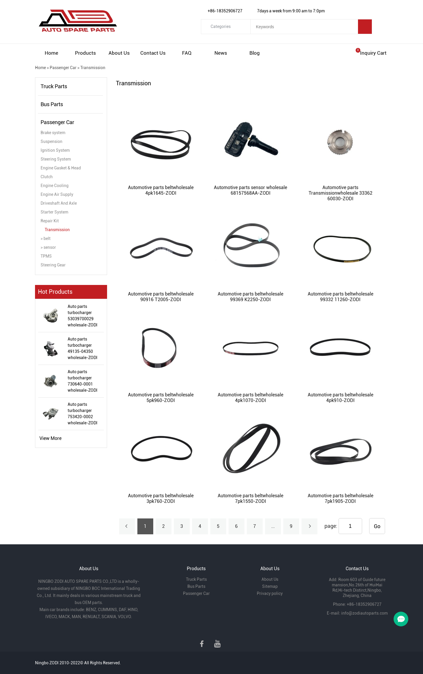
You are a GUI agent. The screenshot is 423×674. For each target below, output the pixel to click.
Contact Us (153, 53)
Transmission (92, 67)
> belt (46, 238)
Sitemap (270, 586)
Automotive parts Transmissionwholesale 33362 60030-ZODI (340, 193)
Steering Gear (53, 265)
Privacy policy (270, 593)
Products (85, 53)
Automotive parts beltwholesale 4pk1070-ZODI (250, 397)
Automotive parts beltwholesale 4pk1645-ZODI (161, 190)
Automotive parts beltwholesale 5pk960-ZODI (161, 397)
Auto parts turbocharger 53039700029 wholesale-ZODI (82, 315)
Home (51, 53)
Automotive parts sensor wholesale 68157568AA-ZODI (250, 190)
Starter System (54, 212)
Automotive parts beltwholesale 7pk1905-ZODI (340, 498)
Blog (254, 53)
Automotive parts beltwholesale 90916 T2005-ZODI (161, 296)
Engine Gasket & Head (61, 168)
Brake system (53, 132)
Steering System (56, 159)
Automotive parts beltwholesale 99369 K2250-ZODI (250, 296)
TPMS (46, 256)
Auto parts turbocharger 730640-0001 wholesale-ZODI (82, 381)
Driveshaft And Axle (59, 203)
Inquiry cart (373, 53)
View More (50, 438)
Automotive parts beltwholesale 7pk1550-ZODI (250, 498)
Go (377, 526)
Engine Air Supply (57, 194)
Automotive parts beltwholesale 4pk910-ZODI (340, 397)
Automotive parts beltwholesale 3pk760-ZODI (161, 498)
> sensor (48, 247)
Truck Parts (54, 86)
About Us (119, 53)
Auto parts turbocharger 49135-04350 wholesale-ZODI (82, 348)
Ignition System (55, 150)
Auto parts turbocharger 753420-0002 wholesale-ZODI (82, 413)
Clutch (47, 176)
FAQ (186, 53)
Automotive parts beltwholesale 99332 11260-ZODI (340, 296)
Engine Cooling (55, 185)
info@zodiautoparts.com (364, 613)
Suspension (51, 141)
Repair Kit (50, 220)
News (220, 53)
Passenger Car (63, 67)
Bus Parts (52, 104)
